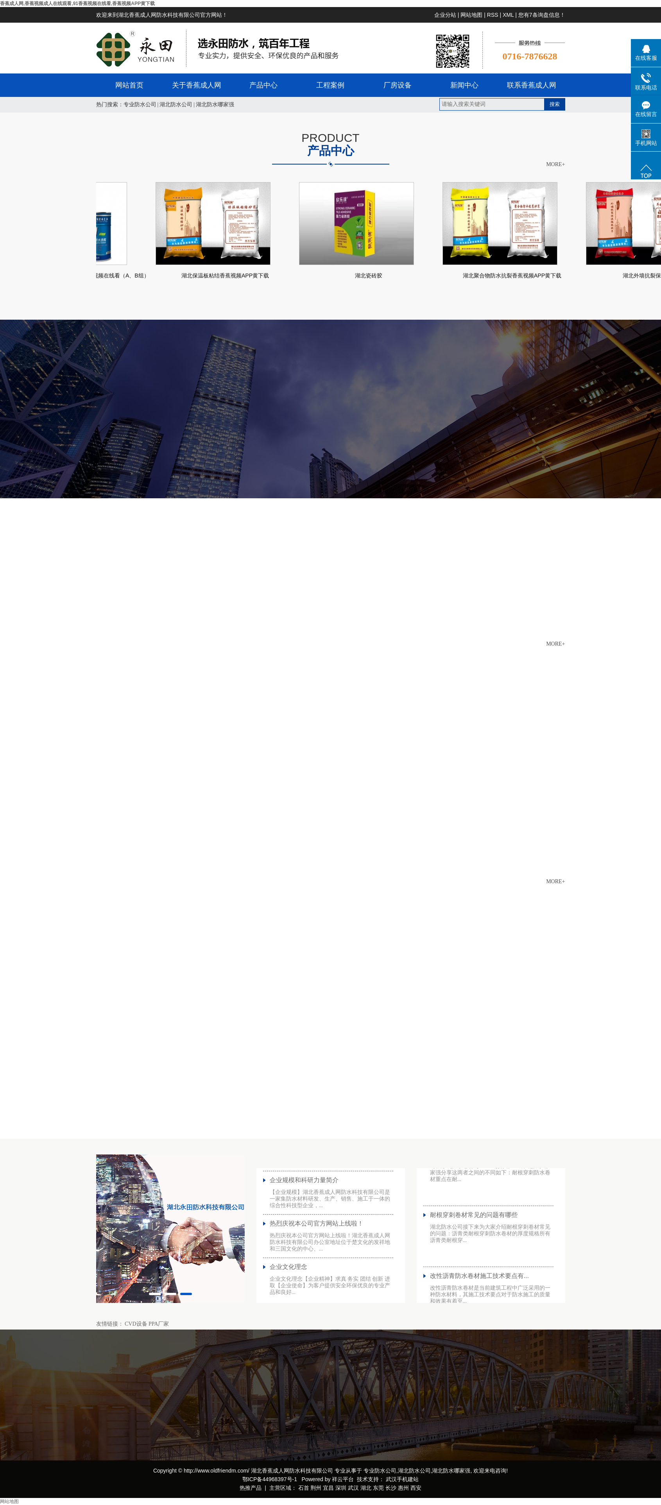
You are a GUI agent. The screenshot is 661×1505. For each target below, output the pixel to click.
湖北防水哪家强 (215, 104)
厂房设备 (397, 85)
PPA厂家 (159, 1324)
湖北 (365, 1488)
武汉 (353, 1488)
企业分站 (445, 15)
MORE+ (555, 164)
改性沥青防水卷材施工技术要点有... (479, 1282)
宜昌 (328, 1488)
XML (508, 15)
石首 (303, 1488)
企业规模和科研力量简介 (304, 1186)
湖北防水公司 (175, 104)
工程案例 (330, 85)
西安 (415, 1488)
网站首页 (129, 85)
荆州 (315, 1488)
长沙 (390, 1488)
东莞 (378, 1488)
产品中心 (263, 85)
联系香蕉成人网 (531, 85)
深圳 (340, 1488)
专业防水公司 (140, 104)
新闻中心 (464, 85)
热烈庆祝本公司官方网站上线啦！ (317, 1230)
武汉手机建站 (401, 1479)
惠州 (403, 1488)
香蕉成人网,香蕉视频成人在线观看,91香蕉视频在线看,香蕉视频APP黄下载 (77, 3)
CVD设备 (136, 1324)
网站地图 (471, 15)
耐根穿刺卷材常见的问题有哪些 (474, 1221)
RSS (492, 15)
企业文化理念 (288, 1273)
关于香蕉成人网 (196, 85)
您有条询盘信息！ (541, 15)
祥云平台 (343, 1479)
